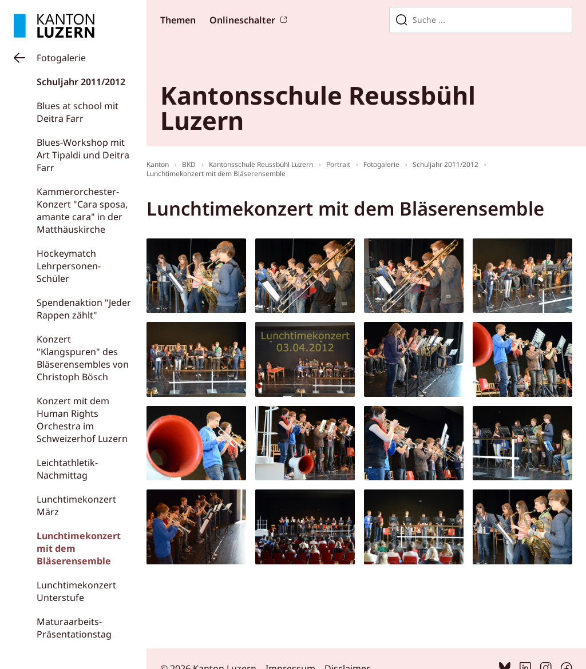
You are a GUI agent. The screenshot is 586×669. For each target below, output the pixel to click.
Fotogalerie (61, 57)
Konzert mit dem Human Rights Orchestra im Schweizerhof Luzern (82, 420)
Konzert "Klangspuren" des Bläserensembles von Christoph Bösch (83, 358)
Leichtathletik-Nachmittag (67, 468)
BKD (189, 164)
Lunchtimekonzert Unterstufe (76, 591)
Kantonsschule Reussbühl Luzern (261, 164)
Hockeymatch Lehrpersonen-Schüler (69, 266)
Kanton (157, 164)
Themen (178, 20)
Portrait (338, 164)
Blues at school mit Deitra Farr (77, 112)
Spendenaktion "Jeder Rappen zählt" (84, 308)
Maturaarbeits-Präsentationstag (74, 627)
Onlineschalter (242, 20)
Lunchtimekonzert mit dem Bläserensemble (216, 173)
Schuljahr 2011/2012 (81, 81)
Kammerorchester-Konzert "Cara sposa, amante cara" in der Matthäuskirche (82, 210)
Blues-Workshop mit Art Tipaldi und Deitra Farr (83, 155)
